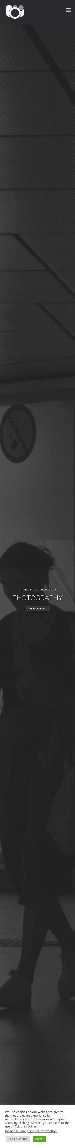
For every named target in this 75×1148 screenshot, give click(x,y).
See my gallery (37, 609)
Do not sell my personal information (31, 1131)
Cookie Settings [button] (18, 1139)
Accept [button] (39, 1139)
